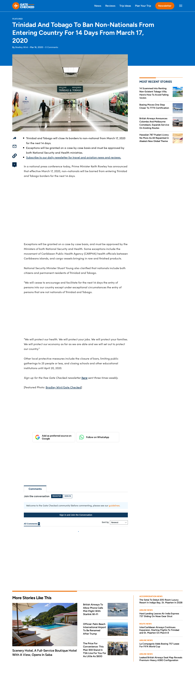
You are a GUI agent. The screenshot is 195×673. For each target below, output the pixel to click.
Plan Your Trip (143, 5)
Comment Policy (58, 661)
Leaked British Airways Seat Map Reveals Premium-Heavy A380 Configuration (160, 610)
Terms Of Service (38, 661)
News (97, 5)
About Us (17, 655)
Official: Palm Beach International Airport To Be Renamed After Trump (94, 580)
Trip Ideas (125, 5)
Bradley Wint (21, 47)
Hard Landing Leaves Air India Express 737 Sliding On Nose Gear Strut (159, 566)
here (84, 377)
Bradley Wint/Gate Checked (63, 387)
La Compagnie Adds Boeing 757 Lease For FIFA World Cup (159, 596)
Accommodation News (150, 547)
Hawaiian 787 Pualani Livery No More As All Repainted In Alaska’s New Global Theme (154, 137)
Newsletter (164, 5)
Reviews (110, 5)
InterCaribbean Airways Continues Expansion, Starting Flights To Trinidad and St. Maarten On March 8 (159, 581)
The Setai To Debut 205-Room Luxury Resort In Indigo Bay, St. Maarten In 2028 (160, 552)
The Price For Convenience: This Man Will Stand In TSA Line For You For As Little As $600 (94, 601)
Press (30, 655)
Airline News (146, 561)
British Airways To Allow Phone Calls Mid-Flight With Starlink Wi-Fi (93, 560)
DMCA (73, 661)
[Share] (14, 138)
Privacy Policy (19, 661)
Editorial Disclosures (49, 655)
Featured (17, 19)
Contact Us (71, 655)
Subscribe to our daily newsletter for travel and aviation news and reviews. (73, 157)
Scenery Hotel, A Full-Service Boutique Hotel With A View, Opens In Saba (44, 604)
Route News (145, 575)
